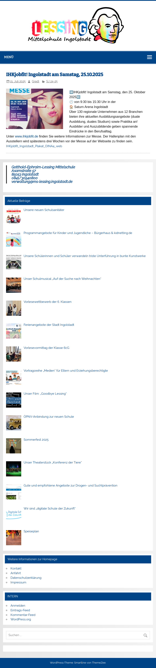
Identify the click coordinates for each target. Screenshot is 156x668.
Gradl (35, 81)
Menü (8, 57)
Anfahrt (16, 573)
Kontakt (16, 568)
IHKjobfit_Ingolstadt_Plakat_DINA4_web (34, 146)
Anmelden (18, 605)
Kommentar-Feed (23, 615)
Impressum (18, 582)
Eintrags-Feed (20, 610)
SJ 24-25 (52, 81)
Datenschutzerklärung (26, 578)
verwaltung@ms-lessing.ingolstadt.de (42, 181)
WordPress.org (21, 619)
